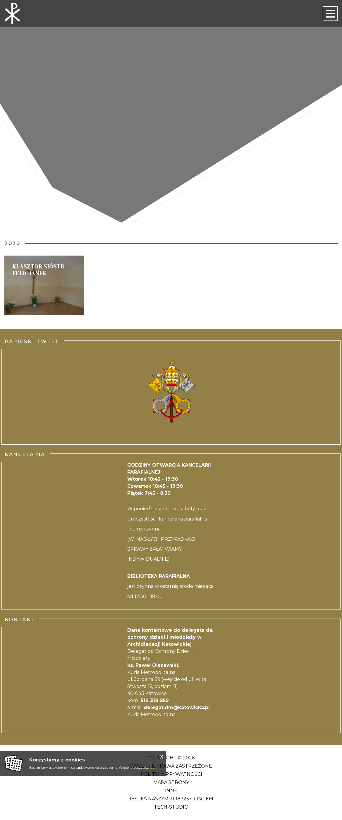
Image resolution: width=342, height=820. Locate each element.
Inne (171, 790)
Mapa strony (171, 782)
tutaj (153, 768)
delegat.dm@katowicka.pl (177, 707)
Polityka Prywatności (171, 774)
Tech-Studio (171, 807)
